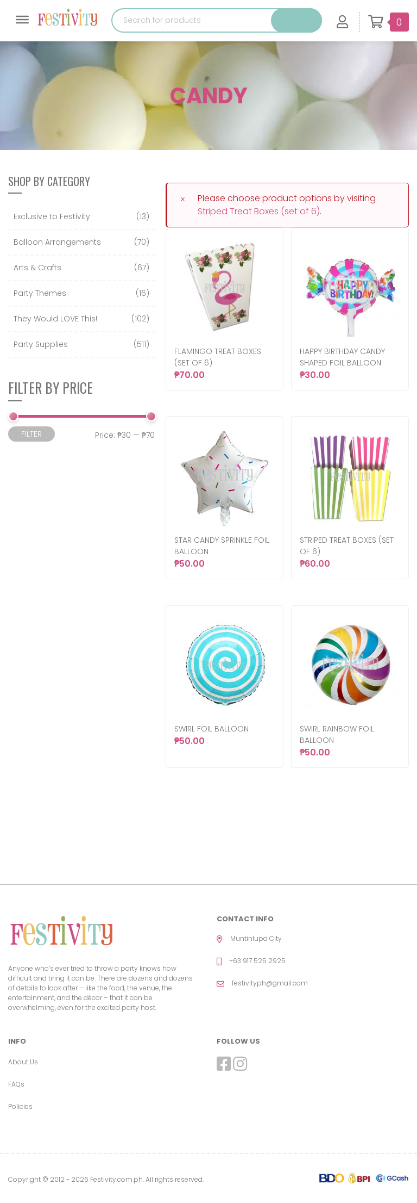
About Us (23, 1061)
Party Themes (40, 293)
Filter (31, 434)
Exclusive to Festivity (52, 216)
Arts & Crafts (37, 267)
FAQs (16, 1084)
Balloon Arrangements (57, 242)
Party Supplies (41, 344)
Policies (20, 1106)
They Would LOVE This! (55, 318)
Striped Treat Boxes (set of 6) (259, 211)
